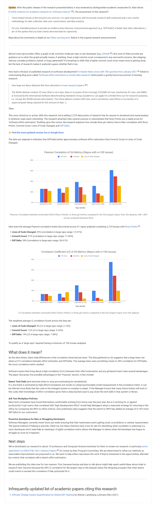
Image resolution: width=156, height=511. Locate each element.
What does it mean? (25, 352)
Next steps (17, 441)
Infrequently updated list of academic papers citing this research (63, 488)
